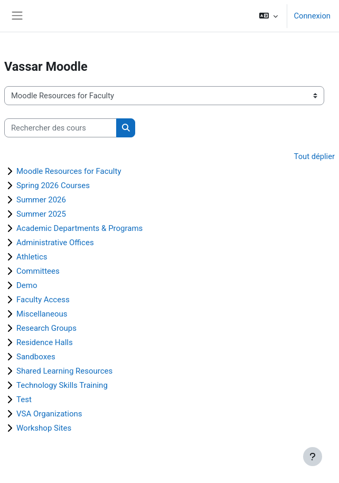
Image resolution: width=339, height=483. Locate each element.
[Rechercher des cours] (60, 127)
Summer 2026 (41, 200)
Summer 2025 (41, 214)
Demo (26, 285)
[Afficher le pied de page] (312, 456)
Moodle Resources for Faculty (68, 171)
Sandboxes (35, 356)
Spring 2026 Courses (53, 185)
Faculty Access (43, 299)
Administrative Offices (55, 242)
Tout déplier (314, 156)
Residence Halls (44, 342)
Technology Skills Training (62, 385)
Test (24, 399)
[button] (268, 16)
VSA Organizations (49, 414)
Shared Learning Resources (64, 371)
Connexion (312, 16)
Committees (38, 271)
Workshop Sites (43, 428)
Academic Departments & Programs (79, 228)
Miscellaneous (42, 314)
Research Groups (46, 328)
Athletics (32, 257)
